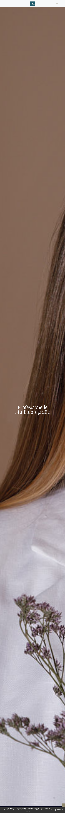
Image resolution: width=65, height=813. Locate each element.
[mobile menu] (57, 3)
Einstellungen (60, 809)
